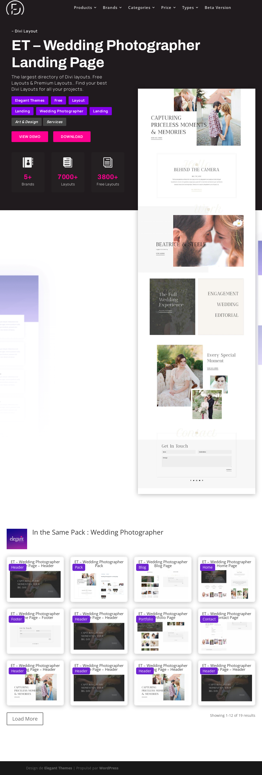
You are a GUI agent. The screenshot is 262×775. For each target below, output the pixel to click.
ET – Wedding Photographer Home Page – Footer (35, 615)
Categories (139, 7)
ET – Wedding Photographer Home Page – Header (35, 563)
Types (188, 7)
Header (17, 567)
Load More (25, 718)
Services (55, 121)
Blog (142, 567)
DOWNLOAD (72, 136)
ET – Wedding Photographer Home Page (226, 563)
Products (83, 7)
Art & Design (26, 121)
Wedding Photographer (61, 111)
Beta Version (218, 7)
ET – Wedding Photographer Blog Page (163, 563)
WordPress (108, 768)
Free (58, 100)
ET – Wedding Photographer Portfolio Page (163, 615)
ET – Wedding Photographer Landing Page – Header (35, 667)
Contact (209, 619)
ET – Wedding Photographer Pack (99, 563)
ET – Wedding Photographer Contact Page (226, 615)
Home (208, 567)
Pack (79, 567)
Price (166, 7)
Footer (16, 619)
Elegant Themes (30, 100)
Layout (78, 100)
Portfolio (146, 619)
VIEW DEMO (30, 136)
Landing (22, 111)
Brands (110, 7)
